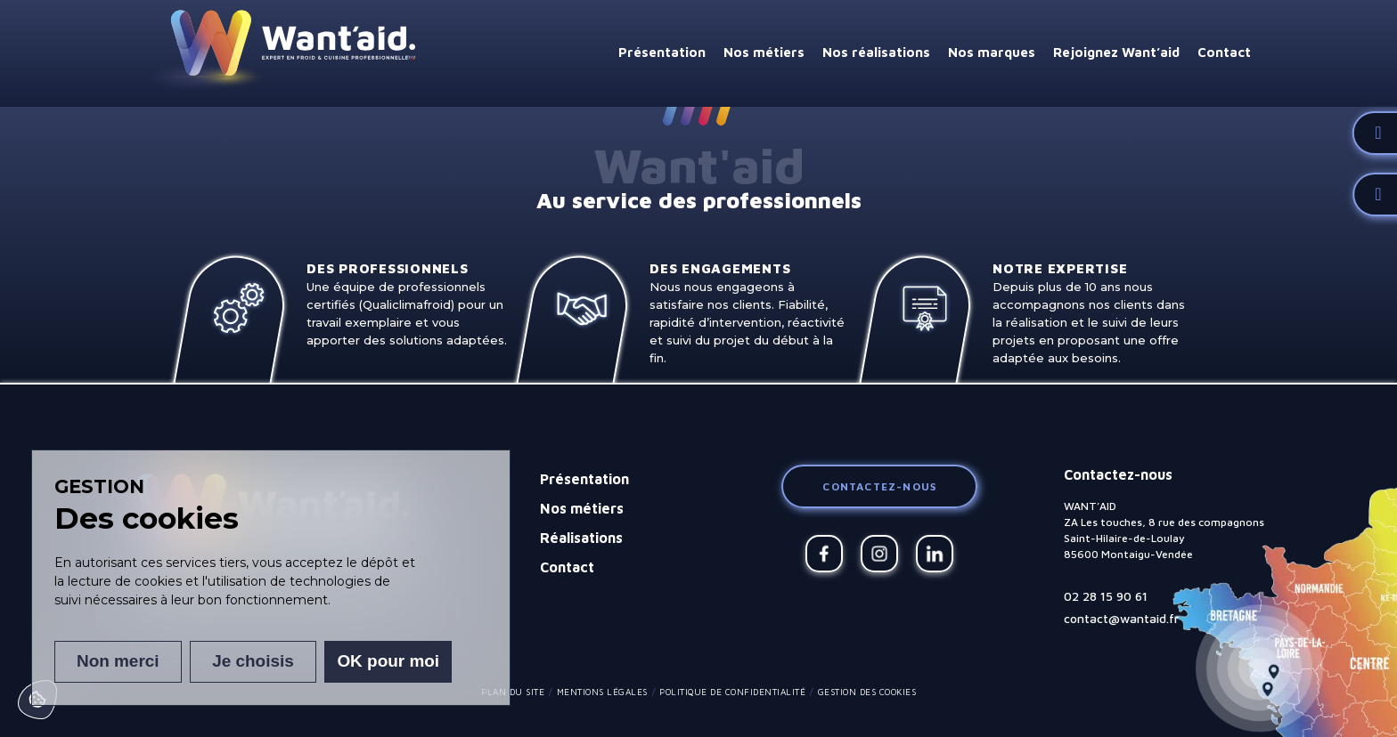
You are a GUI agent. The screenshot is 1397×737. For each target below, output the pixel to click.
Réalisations (581, 538)
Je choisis (253, 661)
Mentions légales (602, 691)
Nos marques (991, 52)
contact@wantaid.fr (1121, 618)
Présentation (662, 52)
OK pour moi (389, 661)
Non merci (117, 661)
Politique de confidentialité (732, 691)
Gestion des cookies (867, 691)
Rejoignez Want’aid (1116, 52)
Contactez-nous (879, 486)
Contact (1224, 52)
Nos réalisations (876, 52)
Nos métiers (764, 52)
